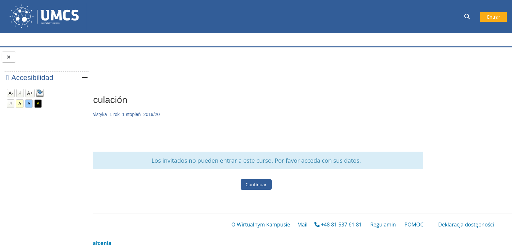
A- (10, 93)
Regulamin (383, 225)
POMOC (414, 225)
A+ (30, 93)
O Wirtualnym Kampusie (261, 225)
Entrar (493, 17)
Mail (302, 225)
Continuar (299, 184)
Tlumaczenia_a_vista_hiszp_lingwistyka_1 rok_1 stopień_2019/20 (179, 114)
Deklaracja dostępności (466, 225)
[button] (467, 16)
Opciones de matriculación (144, 75)
